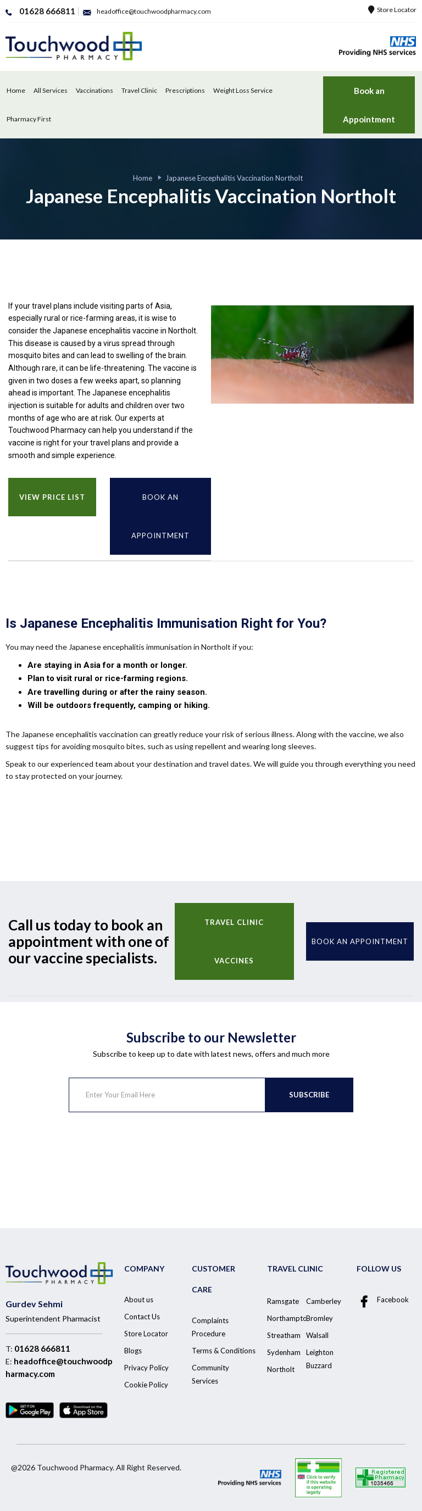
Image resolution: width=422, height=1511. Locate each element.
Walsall (317, 1335)
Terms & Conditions (224, 1350)
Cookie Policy (146, 1384)
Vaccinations (94, 90)
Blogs (133, 1350)
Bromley (319, 1318)
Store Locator (392, 9)
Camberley (323, 1301)
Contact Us (142, 1316)
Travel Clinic (139, 90)
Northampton (289, 1318)
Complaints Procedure (210, 1327)
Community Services (210, 1374)
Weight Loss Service (243, 90)
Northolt (281, 1369)
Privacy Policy (146, 1367)
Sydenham (284, 1352)
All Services (51, 90)
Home (16, 90)
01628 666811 (42, 1348)
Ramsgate (283, 1301)
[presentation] (152, 1155)
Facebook (383, 1300)
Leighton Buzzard (320, 1359)
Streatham (284, 1335)
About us (138, 1299)
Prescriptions (185, 90)
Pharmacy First (29, 119)
